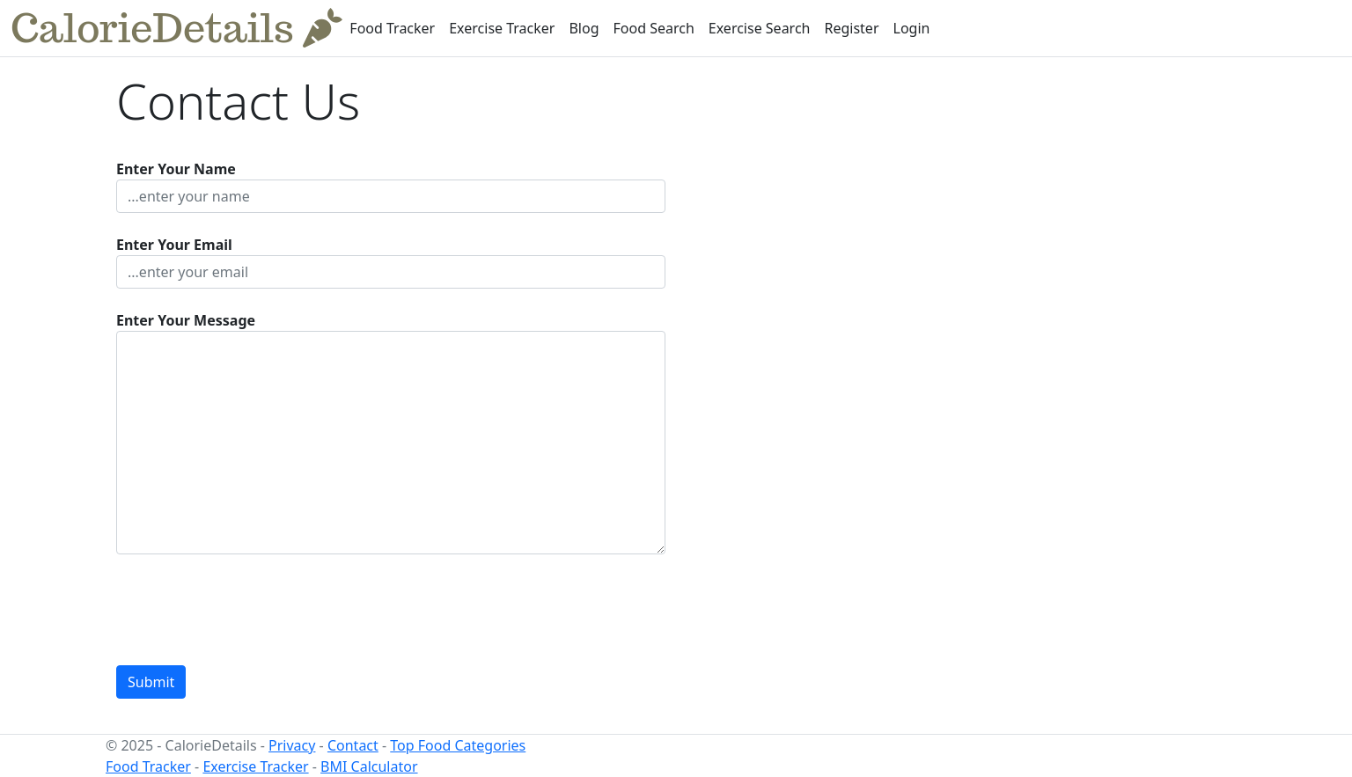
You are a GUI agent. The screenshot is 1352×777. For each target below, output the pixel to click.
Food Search (654, 28)
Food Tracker (392, 28)
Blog (584, 28)
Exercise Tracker (502, 28)
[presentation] (250, 609)
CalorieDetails (176, 28)
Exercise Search (760, 28)
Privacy (291, 745)
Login (911, 28)
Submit (151, 682)
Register (851, 28)
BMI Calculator (368, 766)
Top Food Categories (457, 745)
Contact (352, 745)
